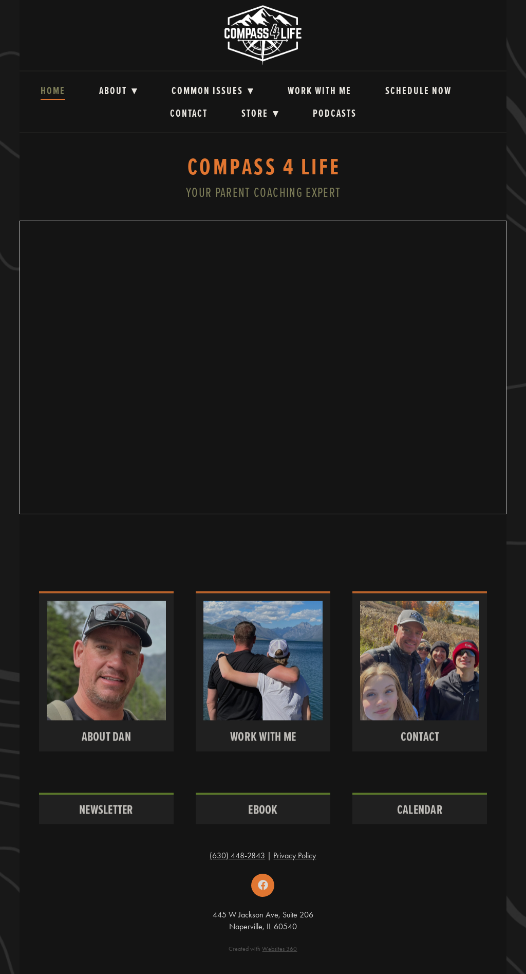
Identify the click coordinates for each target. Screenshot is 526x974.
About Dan (106, 746)
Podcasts (334, 113)
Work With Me (263, 746)
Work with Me (319, 90)
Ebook (262, 818)
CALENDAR (420, 818)
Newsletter (106, 818)
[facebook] (262, 885)
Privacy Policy (294, 855)
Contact (189, 113)
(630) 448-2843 (237, 855)
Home (53, 90)
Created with (263, 948)
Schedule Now (418, 90)
